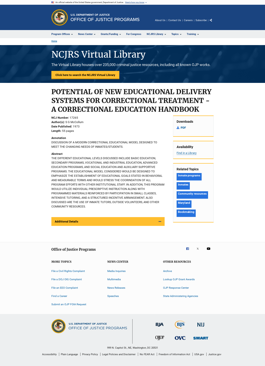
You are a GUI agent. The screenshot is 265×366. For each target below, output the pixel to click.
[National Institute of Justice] (200, 327)
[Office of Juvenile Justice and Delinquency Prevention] (159, 341)
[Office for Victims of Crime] (180, 340)
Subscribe (201, 20)
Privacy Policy (90, 354)
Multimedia (114, 279)
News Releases (116, 287)
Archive (167, 271)
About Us (160, 20)
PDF (183, 127)
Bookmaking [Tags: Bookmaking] (186, 212)
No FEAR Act (147, 354)
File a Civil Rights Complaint (68, 271)
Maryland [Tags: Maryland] (184, 202)
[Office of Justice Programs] (59, 17)
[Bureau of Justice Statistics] (180, 329)
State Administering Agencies (180, 296)
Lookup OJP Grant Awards (179, 279)
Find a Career (59, 296)
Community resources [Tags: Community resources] (192, 193)
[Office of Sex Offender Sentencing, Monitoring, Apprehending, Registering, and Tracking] (200, 340)
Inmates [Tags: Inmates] (183, 184)
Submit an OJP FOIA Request (68, 304)
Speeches (113, 296)
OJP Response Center (176, 287)
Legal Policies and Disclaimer (119, 354)
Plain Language (69, 354)
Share (214, 22)
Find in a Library (187, 153)
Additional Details (66, 221)
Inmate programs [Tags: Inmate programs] (189, 175)
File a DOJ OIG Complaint (66, 279)
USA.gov (199, 354)
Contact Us (174, 20)
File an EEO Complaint (64, 287)
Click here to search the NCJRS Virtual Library (85, 75)
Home (54, 41)
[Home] (105, 17)
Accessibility (49, 354)
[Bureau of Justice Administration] (160, 327)
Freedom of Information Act (174, 354)
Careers (188, 20)
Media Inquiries (116, 271)
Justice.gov (214, 354)
